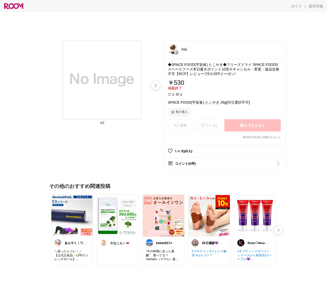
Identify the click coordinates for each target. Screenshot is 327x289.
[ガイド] (296, 6)
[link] (72, 215)
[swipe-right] (155, 85)
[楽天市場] (316, 6)
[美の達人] (179, 112)
